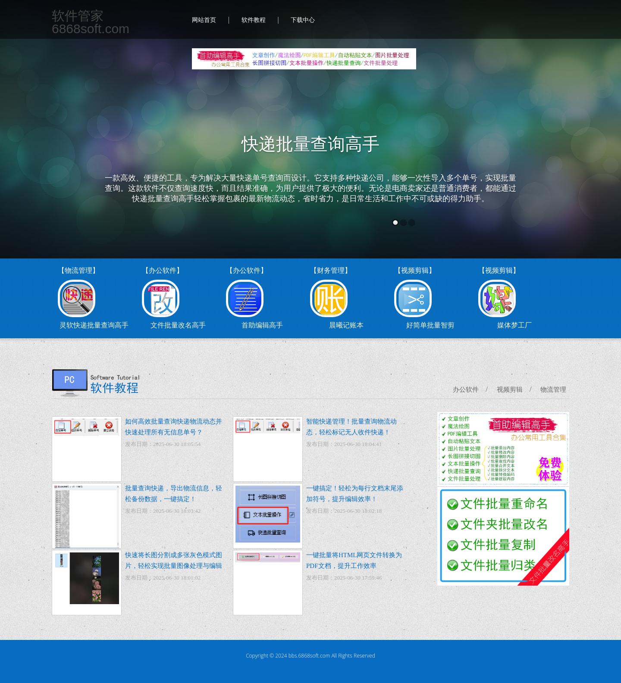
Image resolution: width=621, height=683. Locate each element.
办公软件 (466, 389)
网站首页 (204, 20)
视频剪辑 (510, 389)
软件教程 (254, 20)
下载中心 (303, 20)
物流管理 (553, 389)
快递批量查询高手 (311, 144)
